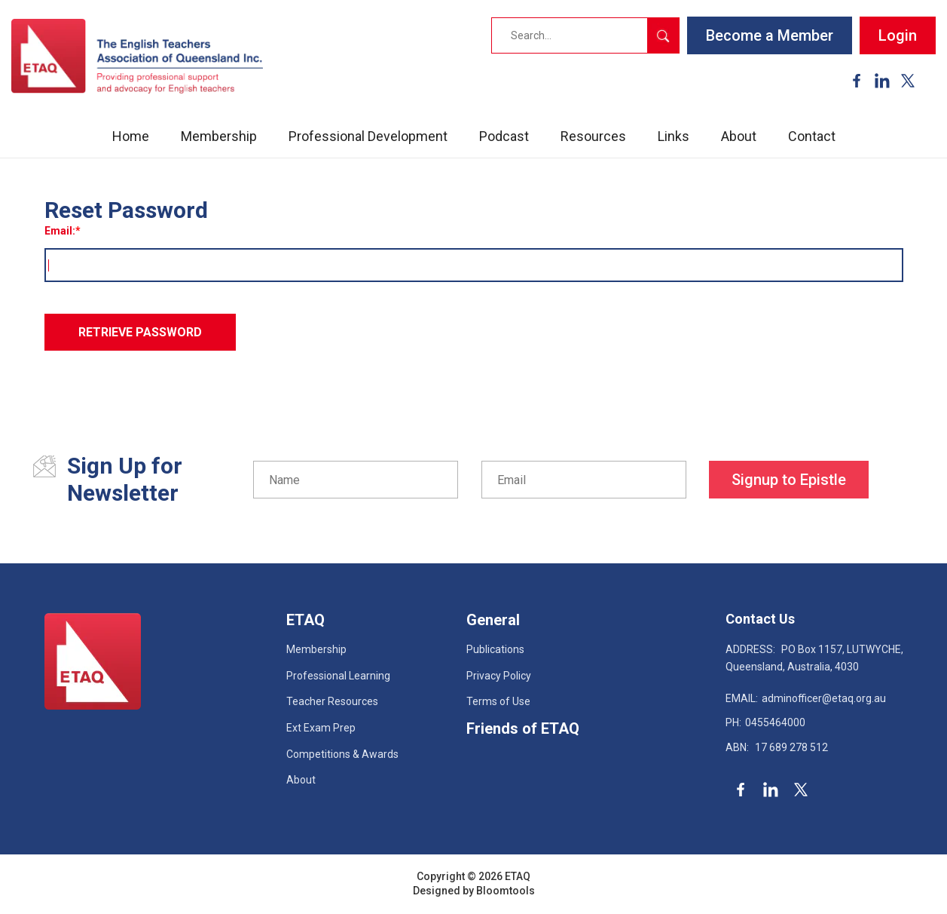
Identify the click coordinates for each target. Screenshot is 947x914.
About (738, 136)
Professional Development (368, 136)
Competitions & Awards (342, 754)
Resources (593, 136)
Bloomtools (505, 891)
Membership (219, 136)
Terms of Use (498, 701)
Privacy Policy (498, 676)
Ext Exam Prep (321, 728)
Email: (59, 231)
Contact (811, 136)
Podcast (504, 136)
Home (130, 136)
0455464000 (765, 722)
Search (663, 35)
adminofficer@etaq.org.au (806, 698)
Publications (495, 649)
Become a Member (769, 35)
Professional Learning (338, 676)
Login (897, 35)
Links (673, 136)
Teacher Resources (332, 701)
